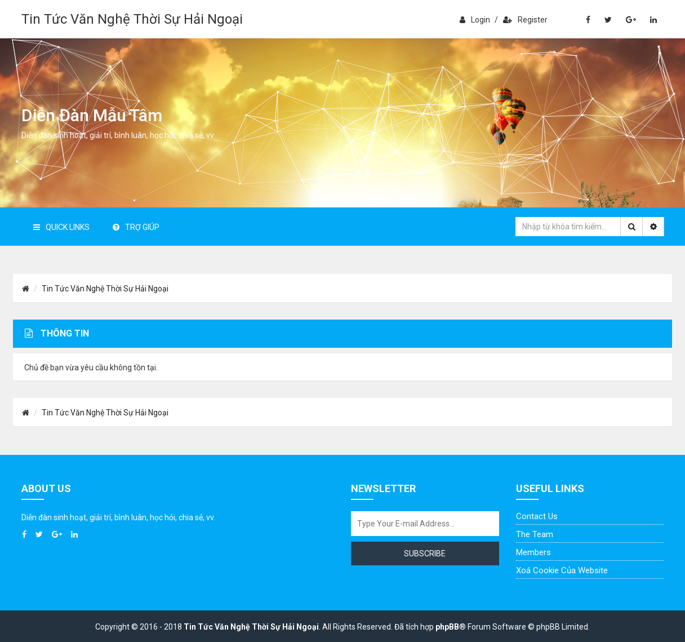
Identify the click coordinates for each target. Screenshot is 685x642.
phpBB (447, 626)
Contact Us (537, 516)
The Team (534, 534)
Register (525, 19)
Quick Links (61, 227)
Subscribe (425, 553)
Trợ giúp (136, 227)
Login (475, 19)
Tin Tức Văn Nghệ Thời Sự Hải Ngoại (132, 19)
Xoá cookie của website (562, 570)
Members (533, 552)
